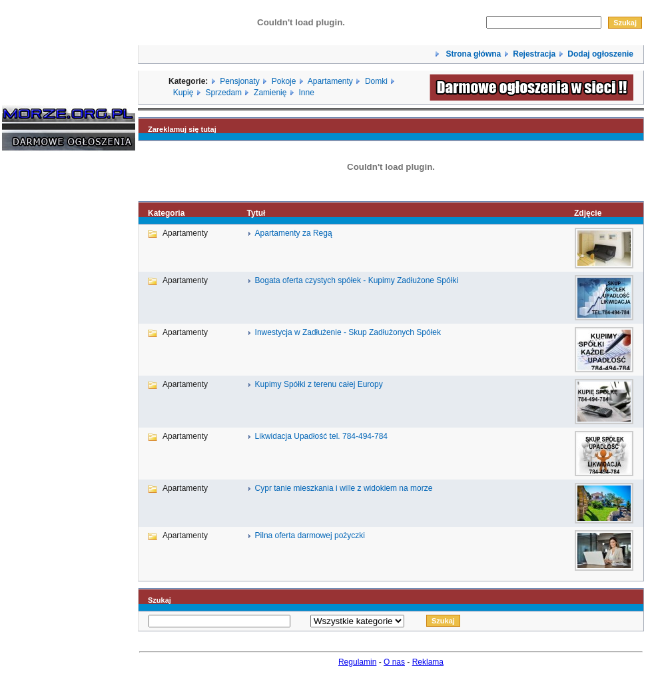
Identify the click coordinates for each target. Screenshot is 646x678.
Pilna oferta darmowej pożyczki (310, 535)
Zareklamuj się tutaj (182, 129)
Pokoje (284, 81)
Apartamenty (330, 81)
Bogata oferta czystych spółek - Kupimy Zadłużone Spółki (356, 280)
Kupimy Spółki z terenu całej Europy (319, 384)
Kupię (183, 92)
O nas (394, 662)
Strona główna (472, 54)
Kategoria (166, 213)
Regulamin (357, 662)
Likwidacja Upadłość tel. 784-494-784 (321, 436)
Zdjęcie (587, 213)
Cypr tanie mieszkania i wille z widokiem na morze (344, 488)
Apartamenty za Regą (293, 233)
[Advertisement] (42, 363)
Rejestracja (534, 54)
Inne (306, 92)
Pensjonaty (239, 81)
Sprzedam (223, 92)
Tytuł (256, 213)
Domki (376, 81)
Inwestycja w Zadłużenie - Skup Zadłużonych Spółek (348, 332)
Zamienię (270, 92)
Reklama (428, 662)
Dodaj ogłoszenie (600, 54)
